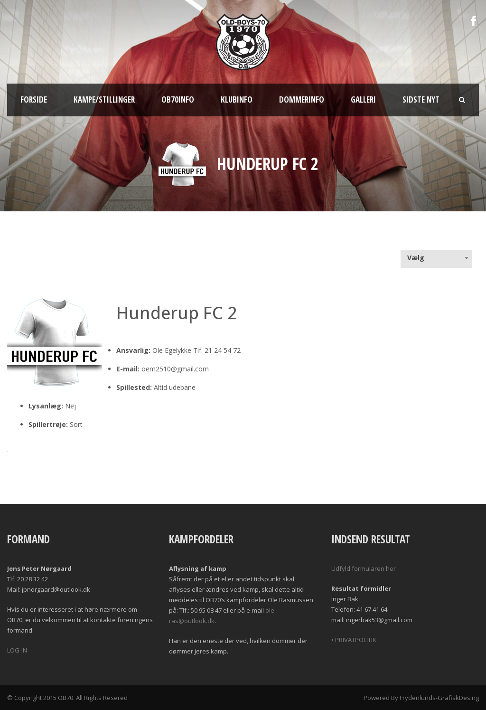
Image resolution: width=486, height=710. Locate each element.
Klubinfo (236, 99)
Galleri (363, 99)
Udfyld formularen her (363, 568)
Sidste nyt (420, 99)
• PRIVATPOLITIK (353, 639)
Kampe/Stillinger (104, 99)
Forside (33, 99)
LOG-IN (17, 650)
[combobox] (436, 258)
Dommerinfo (301, 99)
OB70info (177, 99)
